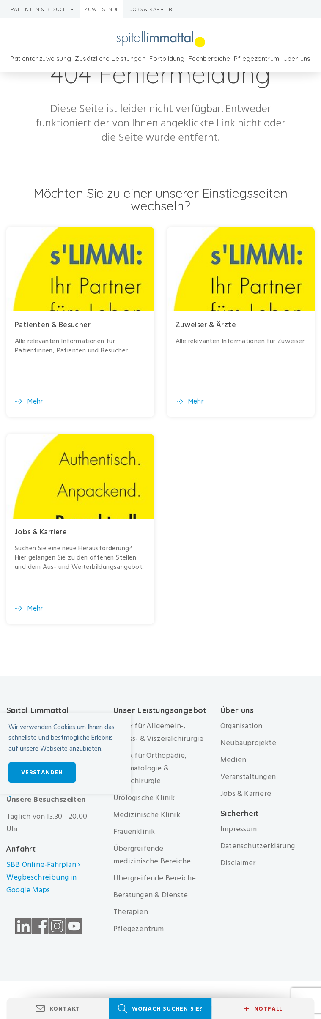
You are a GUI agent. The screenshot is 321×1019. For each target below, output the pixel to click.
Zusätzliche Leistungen (110, 59)
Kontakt (64, 1009)
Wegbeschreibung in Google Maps (41, 883)
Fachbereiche (209, 59)
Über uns (297, 59)
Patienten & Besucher (42, 9)
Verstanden (42, 772)
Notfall (263, 1008)
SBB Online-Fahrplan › (43, 864)
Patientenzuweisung (40, 59)
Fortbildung (166, 59)
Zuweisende (101, 9)
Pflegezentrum (256, 59)
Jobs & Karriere (152, 9)
